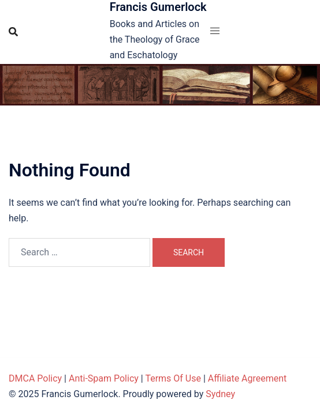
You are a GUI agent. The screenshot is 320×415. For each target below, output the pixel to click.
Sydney (220, 393)
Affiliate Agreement (247, 378)
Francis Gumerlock (158, 7)
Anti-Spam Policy (104, 378)
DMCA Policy (35, 378)
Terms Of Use (173, 378)
